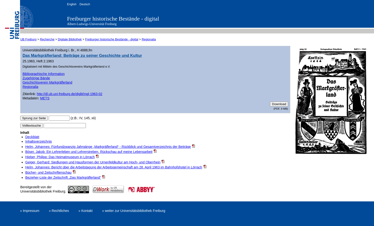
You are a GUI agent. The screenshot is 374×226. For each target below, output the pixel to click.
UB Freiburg (28, 39)
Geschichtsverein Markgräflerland (47, 82)
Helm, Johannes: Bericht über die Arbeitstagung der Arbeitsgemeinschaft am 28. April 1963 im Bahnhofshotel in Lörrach (113, 167)
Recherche (47, 39)
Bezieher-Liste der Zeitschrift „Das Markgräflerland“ (63, 177)
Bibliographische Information (43, 74)
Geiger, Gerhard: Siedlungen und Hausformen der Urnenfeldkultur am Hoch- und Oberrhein (93, 162)
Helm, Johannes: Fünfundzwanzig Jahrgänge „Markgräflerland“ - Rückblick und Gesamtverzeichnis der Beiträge (108, 147)
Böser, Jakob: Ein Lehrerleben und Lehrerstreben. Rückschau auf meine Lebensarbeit (88, 152)
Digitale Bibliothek (70, 39)
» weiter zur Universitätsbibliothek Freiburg (133, 211)
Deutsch (84, 4)
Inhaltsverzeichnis (38, 141)
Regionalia (149, 39)
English (71, 4)
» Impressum (29, 211)
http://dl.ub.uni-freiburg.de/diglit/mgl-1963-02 (69, 94)
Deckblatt (32, 137)
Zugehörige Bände (36, 78)
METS (44, 98)
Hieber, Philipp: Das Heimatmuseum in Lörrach (60, 157)
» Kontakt (85, 211)
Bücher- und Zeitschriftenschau (48, 172)
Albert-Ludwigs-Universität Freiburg (92, 24)
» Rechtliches (59, 211)
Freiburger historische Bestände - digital (113, 19)
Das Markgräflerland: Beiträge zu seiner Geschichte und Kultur (82, 55)
